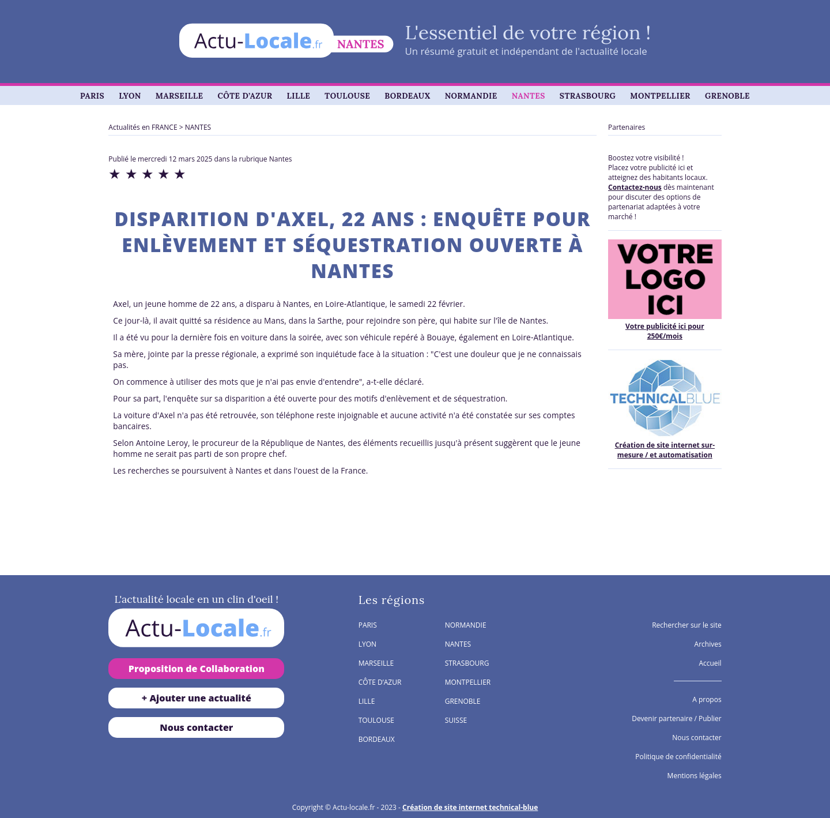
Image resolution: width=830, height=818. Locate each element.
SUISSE (456, 720)
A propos (706, 699)
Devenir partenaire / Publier (676, 718)
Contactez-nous (635, 187)
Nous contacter (196, 727)
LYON (130, 96)
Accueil (710, 663)
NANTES (528, 96)
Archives (708, 644)
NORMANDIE (471, 96)
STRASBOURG (588, 96)
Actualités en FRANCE (142, 127)
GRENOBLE (727, 96)
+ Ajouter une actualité (196, 698)
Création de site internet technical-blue (470, 807)
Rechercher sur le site (687, 625)
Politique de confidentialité (678, 756)
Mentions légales (694, 776)
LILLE (299, 96)
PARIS (92, 96)
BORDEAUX (407, 96)
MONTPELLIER (660, 96)
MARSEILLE (179, 96)
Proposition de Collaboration (197, 668)
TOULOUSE (347, 96)
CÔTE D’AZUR (244, 96)
